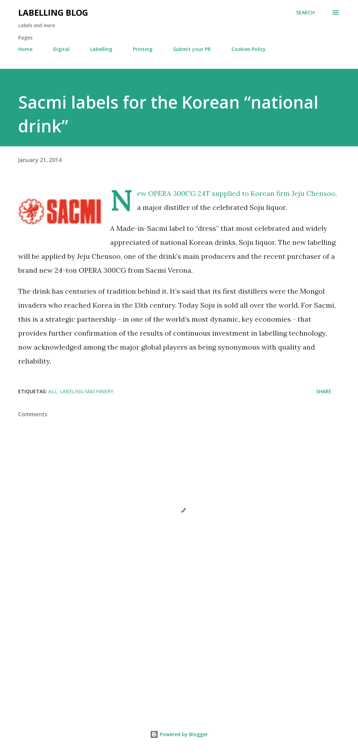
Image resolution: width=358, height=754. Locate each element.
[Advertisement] (179, 651)
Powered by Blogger (179, 734)
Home (25, 49)
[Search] (305, 12)
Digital (61, 49)
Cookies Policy (248, 49)
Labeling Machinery (86, 391)
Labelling (101, 49)
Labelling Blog (53, 12)
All (52, 391)
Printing (142, 49)
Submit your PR (192, 49)
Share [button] (323, 391)
